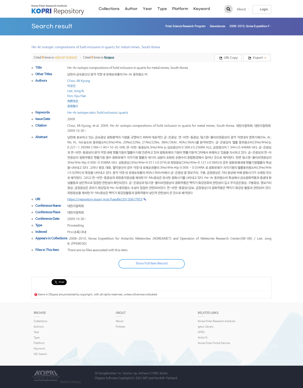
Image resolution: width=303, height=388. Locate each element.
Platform (180, 9)
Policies (120, 326)
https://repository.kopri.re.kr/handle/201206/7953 (104, 199)
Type (162, 9)
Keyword (201, 9)
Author (131, 9)
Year (147, 9)
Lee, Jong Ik (75, 91)
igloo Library (206, 326)
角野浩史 (72, 101)
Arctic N (202, 337)
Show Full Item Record (151, 263)
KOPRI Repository (58, 10)
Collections (109, 9)
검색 (228, 9)
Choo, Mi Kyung (78, 81)
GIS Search (40, 354)
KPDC (201, 332)
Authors (39, 326)
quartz (123, 113)
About (241, 9)
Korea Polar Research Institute (216, 321)
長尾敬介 (72, 106)
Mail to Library (70, 382)
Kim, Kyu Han (76, 96)
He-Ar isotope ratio (81, 113)
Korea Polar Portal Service (214, 343)
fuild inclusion (107, 113)
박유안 (71, 86)
